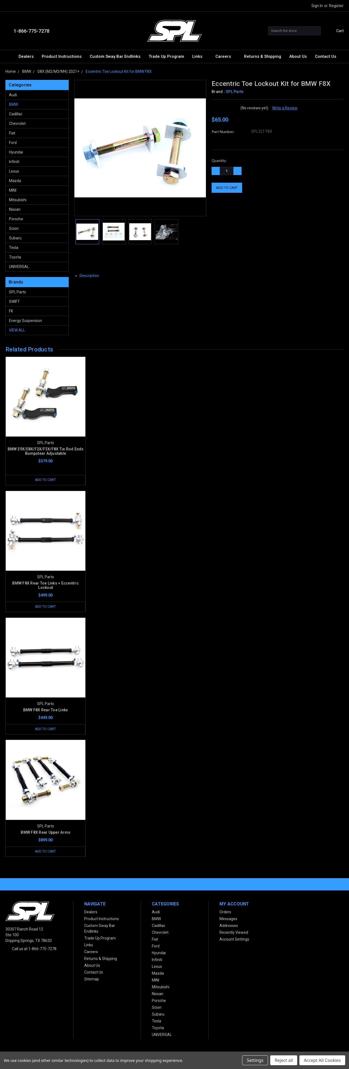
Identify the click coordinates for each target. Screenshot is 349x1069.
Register (336, 6)
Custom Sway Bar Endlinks (115, 56)
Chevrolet (17, 123)
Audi (13, 95)
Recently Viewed (233, 933)
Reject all (284, 1060)
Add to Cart (45, 480)
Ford (13, 142)
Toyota (15, 257)
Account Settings (234, 940)
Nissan (14, 209)
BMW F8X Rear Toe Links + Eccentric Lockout (45, 585)
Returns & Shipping (262, 56)
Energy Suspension (25, 320)
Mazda (15, 181)
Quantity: (219, 160)
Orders (225, 912)
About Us (298, 56)
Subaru (15, 238)
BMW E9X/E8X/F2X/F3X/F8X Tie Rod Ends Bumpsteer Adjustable (46, 451)
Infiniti (14, 161)
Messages (228, 919)
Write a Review (284, 108)
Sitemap (91, 979)
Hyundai (16, 152)
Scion (14, 228)
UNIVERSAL (19, 266)
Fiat (12, 133)
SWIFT (14, 301)
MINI (12, 190)
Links (199, 56)
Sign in (317, 6)
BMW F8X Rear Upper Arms (45, 832)
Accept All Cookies (322, 1060)
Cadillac (15, 114)
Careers (225, 56)
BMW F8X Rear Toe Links (45, 710)
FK (11, 311)
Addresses (228, 926)
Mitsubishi (17, 200)
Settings (255, 1060)
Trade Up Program (166, 56)
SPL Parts (17, 292)
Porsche (16, 219)
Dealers (26, 56)
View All (17, 330)
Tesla (13, 247)
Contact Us (325, 56)
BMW (13, 104)
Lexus (14, 171)
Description (91, 275)
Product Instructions (62, 56)
